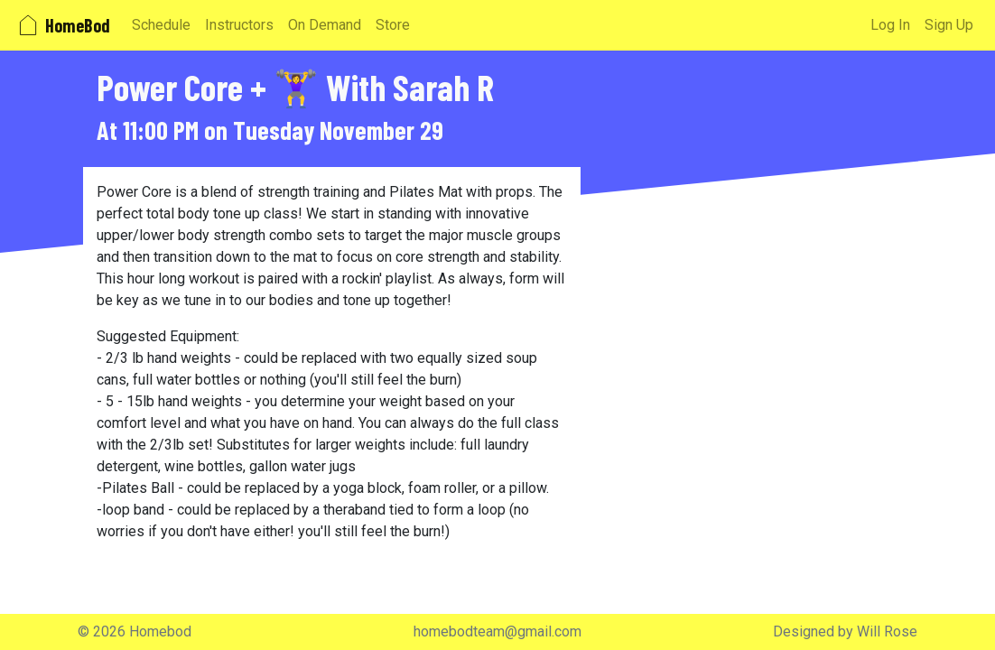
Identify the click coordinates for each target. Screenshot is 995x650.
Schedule (161, 24)
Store (393, 24)
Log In (890, 24)
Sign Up (949, 24)
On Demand (324, 24)
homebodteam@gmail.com (497, 631)
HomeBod (62, 25)
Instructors (239, 24)
